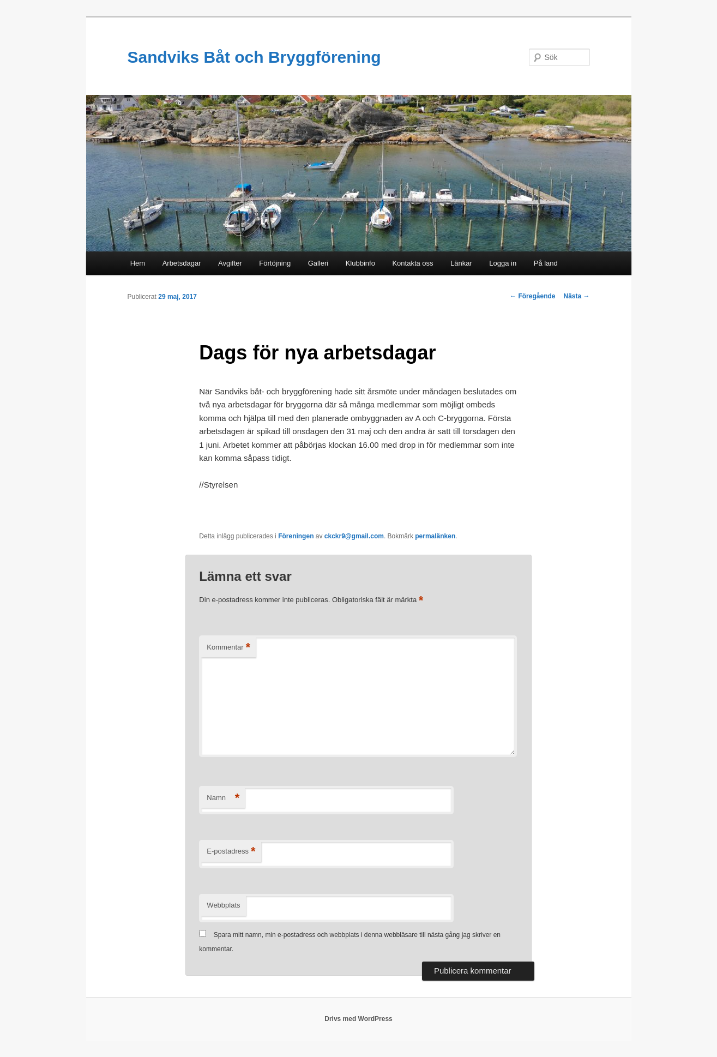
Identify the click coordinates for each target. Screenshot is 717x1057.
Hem (137, 263)
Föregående (532, 296)
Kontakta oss (412, 263)
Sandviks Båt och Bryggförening (254, 57)
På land (546, 263)
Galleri (318, 263)
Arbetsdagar (181, 263)
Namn (223, 798)
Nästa (576, 296)
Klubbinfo (360, 263)
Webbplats (223, 905)
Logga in (502, 263)
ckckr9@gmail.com (354, 536)
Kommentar (228, 648)
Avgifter (230, 263)
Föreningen (296, 536)
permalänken (435, 536)
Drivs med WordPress (358, 1019)
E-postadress (231, 852)
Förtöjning (275, 263)
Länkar (461, 263)
